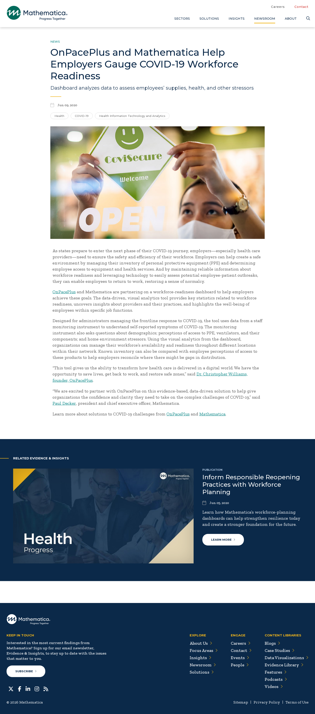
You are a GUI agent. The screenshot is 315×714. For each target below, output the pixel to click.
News (55, 41)
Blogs (272, 642)
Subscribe (26, 670)
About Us (200, 642)
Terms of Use (296, 701)
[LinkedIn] (28, 687)
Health (59, 116)
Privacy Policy (267, 701)
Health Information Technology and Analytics (132, 116)
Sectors (182, 19)
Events (239, 656)
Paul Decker (64, 402)
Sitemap (240, 701)
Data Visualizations (286, 656)
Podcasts (275, 678)
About (291, 19)
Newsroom (264, 19)
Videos (273, 685)
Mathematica (213, 413)
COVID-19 (82, 116)
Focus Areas (203, 649)
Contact (301, 7)
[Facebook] (19, 687)
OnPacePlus (64, 291)
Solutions (209, 19)
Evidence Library (283, 663)
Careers (278, 7)
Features (275, 671)
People (239, 663)
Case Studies (279, 649)
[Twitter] (11, 687)
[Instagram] (37, 687)
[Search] (307, 18)
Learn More (223, 538)
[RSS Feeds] (46, 687)
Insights (237, 19)
